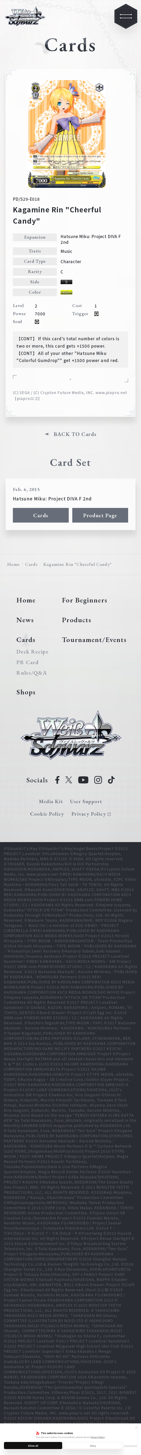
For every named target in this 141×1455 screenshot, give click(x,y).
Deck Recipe (32, 651)
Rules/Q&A (31, 673)
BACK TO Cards (75, 434)
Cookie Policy (47, 813)
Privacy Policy (98, 1437)
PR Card (27, 662)
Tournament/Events (94, 639)
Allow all (33, 1445)
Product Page (100, 515)
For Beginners (84, 600)
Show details (130, 1445)
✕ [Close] (136, 1427)
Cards (40, 515)
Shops (26, 691)
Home (13, 564)
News (25, 619)
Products (76, 619)
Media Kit (51, 801)
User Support (86, 801)
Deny (93, 1445)
